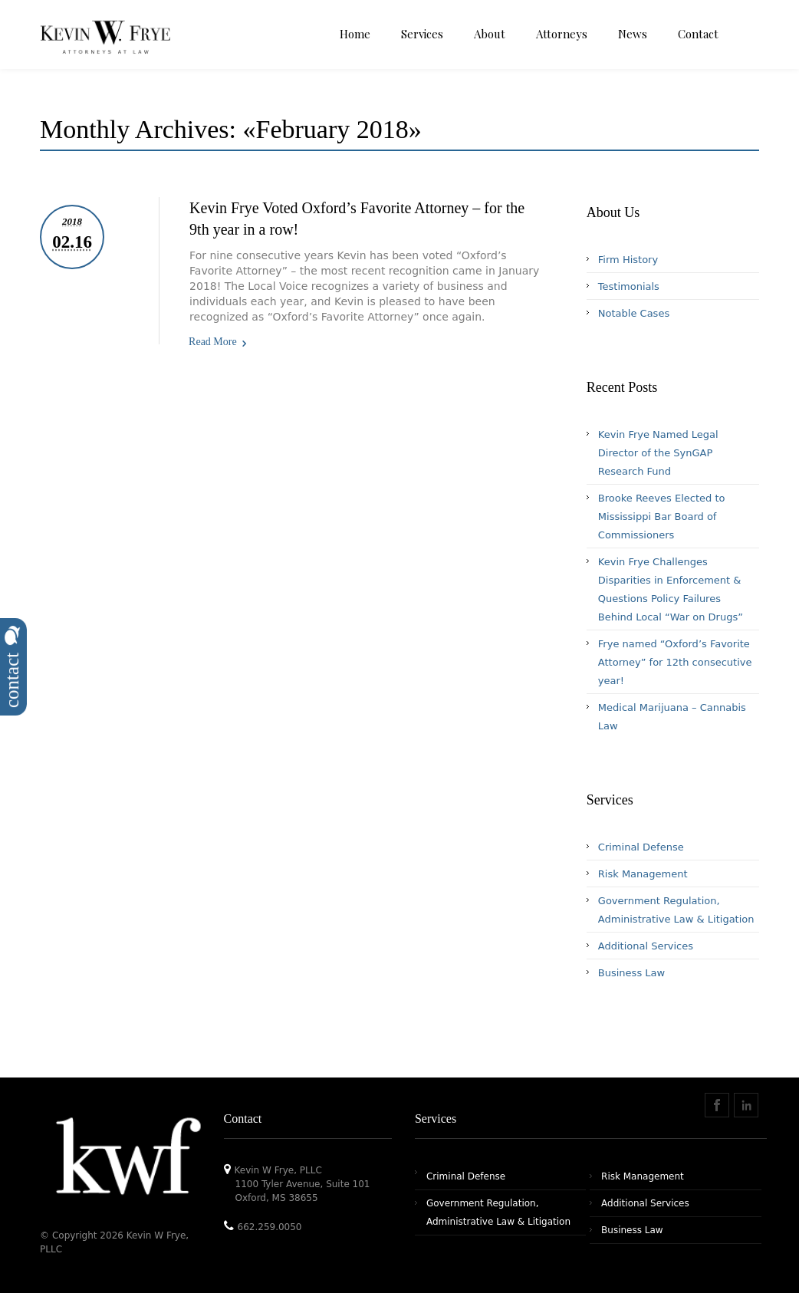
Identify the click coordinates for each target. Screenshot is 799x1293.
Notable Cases (633, 313)
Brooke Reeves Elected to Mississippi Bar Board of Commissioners (661, 516)
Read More (213, 341)
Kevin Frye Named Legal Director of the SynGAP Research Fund (658, 453)
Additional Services (645, 946)
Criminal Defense (641, 847)
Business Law (631, 973)
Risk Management (643, 874)
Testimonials (628, 286)
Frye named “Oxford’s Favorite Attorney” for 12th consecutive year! (675, 662)
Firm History (628, 259)
